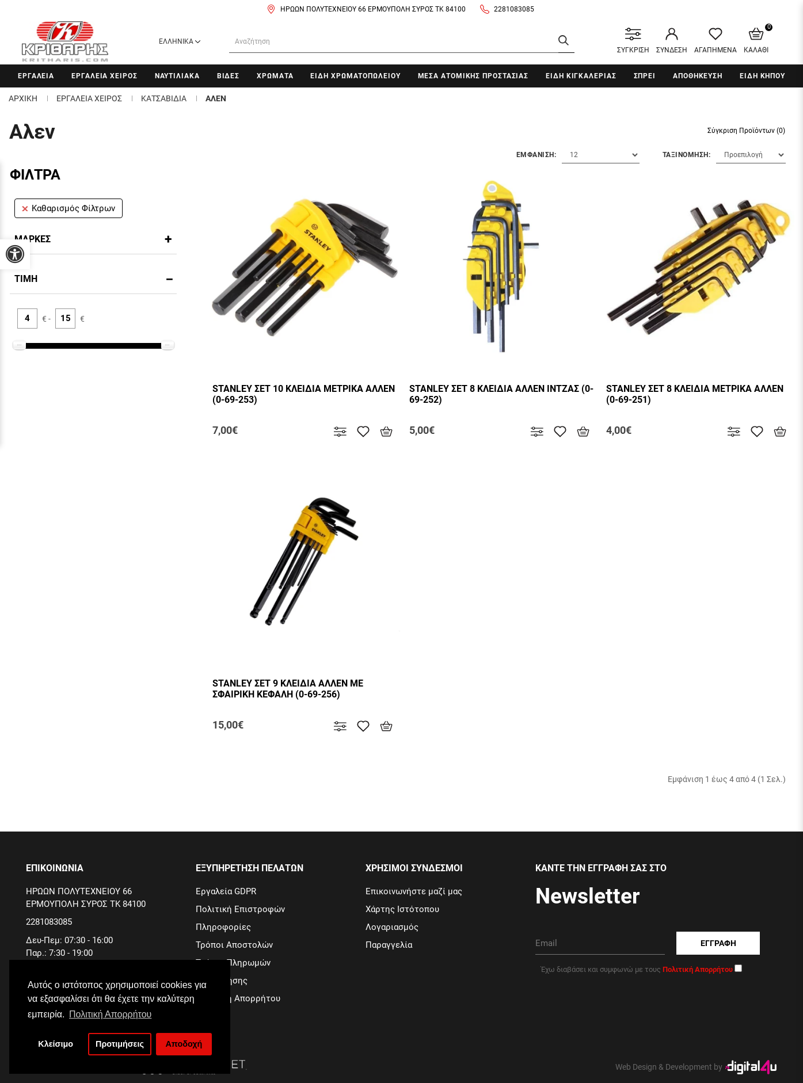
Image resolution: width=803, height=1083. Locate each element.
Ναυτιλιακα (177, 76)
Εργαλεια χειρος (104, 76)
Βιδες (228, 76)
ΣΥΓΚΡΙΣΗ (633, 41)
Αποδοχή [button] (183, 1043)
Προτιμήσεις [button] (120, 1043)
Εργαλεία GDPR (226, 891)
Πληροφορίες (223, 927)
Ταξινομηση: (687, 155)
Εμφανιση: (536, 155)
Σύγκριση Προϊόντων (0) (746, 131)
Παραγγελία (389, 945)
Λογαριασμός (392, 927)
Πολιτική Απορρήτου (238, 998)
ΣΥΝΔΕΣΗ (671, 41)
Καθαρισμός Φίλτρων (68, 208)
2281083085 (514, 9)
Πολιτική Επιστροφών (240, 909)
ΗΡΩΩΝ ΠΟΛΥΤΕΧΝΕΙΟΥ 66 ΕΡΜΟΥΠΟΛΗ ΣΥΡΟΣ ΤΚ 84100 (373, 9)
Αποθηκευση (697, 76)
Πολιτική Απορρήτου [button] (110, 1014)
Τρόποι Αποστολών (234, 945)
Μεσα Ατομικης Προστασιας (473, 76)
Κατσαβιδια (164, 98)
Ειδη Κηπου (762, 76)
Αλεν (215, 98)
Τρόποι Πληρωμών (233, 963)
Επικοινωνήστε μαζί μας (414, 891)
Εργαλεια (36, 76)
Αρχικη (23, 98)
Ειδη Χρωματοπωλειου (355, 76)
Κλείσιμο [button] (55, 1043)
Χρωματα (275, 76)
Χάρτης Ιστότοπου (402, 909)
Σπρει (645, 76)
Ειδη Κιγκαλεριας (581, 76)
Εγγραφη (718, 943)
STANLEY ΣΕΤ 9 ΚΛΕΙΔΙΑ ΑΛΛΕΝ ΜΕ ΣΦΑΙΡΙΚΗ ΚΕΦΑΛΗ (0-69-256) (287, 689)
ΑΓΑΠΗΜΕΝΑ (715, 41)
